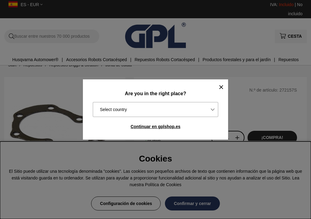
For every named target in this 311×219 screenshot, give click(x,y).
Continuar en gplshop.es (155, 126)
